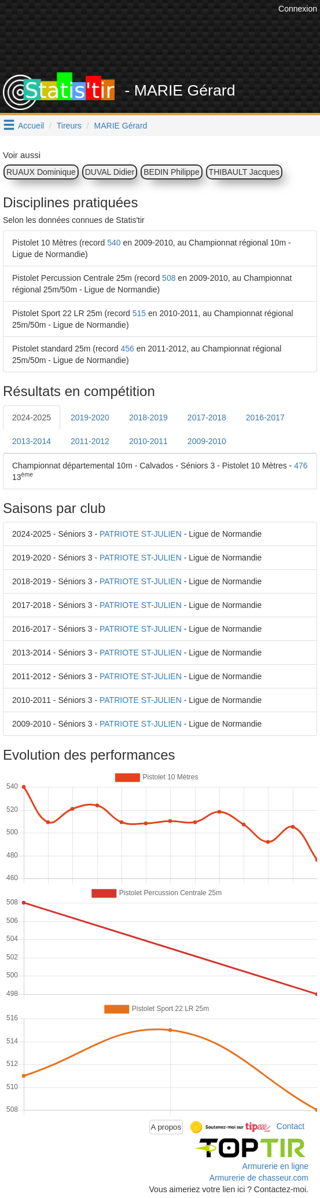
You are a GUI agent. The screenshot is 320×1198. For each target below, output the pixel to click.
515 (139, 313)
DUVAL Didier (110, 172)
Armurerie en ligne (275, 1166)
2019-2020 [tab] (90, 417)
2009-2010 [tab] (206, 441)
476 (300, 465)
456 (127, 348)
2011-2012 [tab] (90, 441)
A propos (166, 1127)
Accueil (31, 125)
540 (113, 242)
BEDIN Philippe (172, 172)
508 (168, 278)
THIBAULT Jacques (244, 172)
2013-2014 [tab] (31, 441)
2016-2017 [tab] (265, 417)
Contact (290, 1126)
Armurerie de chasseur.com (258, 1177)
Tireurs (69, 125)
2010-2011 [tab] (148, 441)
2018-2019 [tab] (148, 417)
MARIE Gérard (121, 125)
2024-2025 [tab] (31, 417)
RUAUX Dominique (41, 172)
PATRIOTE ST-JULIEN (141, 533)
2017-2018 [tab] (206, 417)
